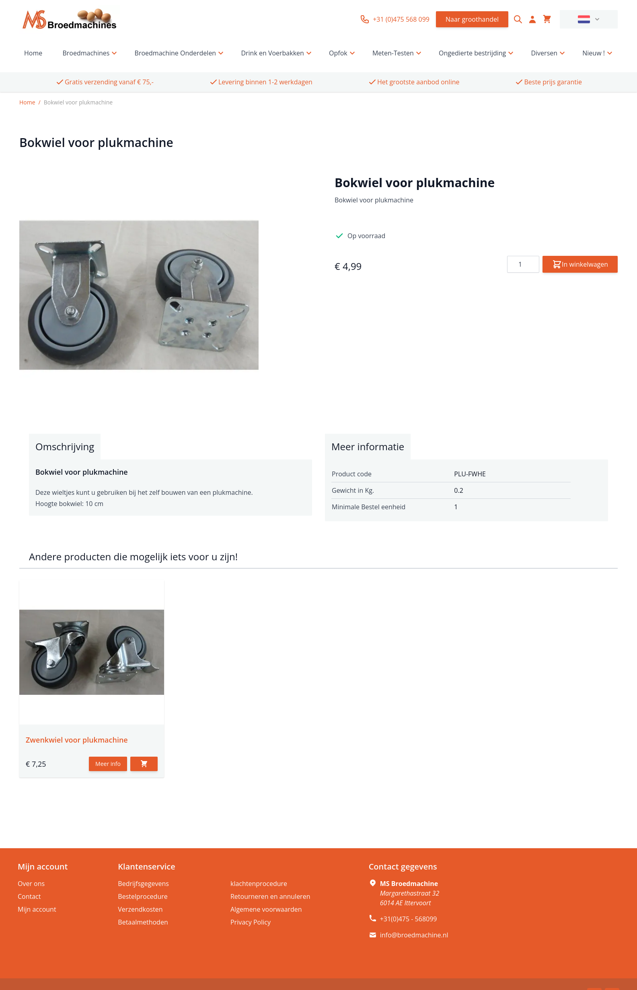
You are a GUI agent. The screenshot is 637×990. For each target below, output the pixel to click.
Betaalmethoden (143, 922)
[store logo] (69, 19)
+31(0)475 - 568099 (408, 918)
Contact (29, 896)
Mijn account (37, 909)
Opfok (343, 53)
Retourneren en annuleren (270, 896)
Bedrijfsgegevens (143, 883)
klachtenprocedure (258, 883)
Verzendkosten (140, 909)
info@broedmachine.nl (414, 935)
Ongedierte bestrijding (477, 53)
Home (33, 53)
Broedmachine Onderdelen (180, 53)
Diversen (549, 53)
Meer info (108, 764)
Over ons (31, 883)
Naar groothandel (472, 19)
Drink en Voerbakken (277, 53)
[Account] (532, 19)
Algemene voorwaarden (266, 909)
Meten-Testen (397, 53)
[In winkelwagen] (144, 764)
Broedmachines (90, 53)
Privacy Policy (250, 922)
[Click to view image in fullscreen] (139, 295)
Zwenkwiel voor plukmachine (77, 740)
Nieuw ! (598, 53)
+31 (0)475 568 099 (394, 19)
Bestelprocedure (142, 896)
